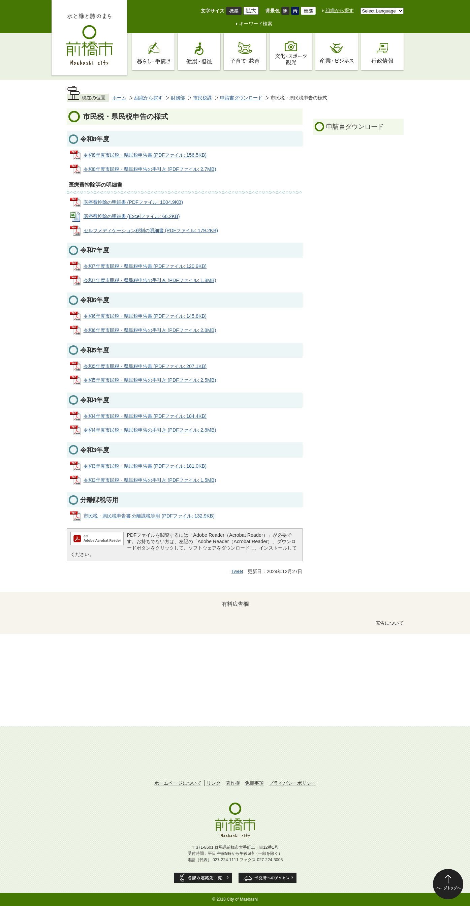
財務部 (178, 97)
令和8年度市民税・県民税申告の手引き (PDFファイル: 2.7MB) (150, 169)
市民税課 (202, 97)
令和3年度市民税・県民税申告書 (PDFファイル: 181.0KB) (145, 466)
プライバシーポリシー (292, 783)
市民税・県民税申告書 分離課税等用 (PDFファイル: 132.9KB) (149, 516)
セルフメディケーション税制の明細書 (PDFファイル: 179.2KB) (151, 230)
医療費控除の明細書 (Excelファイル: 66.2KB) (132, 216)
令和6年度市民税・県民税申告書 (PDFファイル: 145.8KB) (145, 316)
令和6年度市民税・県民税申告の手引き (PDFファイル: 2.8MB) (150, 330)
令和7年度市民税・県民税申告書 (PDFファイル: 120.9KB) (145, 266)
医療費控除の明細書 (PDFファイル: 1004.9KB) (133, 202)
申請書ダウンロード (241, 97)
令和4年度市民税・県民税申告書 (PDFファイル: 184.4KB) (145, 416)
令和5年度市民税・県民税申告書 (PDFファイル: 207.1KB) (145, 366)
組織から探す (339, 10)
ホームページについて (177, 783)
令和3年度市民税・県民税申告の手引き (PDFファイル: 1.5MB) (150, 480)
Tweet (237, 571)
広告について (389, 623)
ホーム (119, 97)
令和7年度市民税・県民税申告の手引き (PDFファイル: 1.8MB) (150, 280)
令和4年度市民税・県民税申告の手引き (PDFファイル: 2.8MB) (150, 430)
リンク (214, 783)
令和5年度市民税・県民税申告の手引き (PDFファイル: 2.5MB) (150, 380)
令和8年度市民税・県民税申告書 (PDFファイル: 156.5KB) (145, 155)
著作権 (233, 783)
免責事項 (254, 783)
